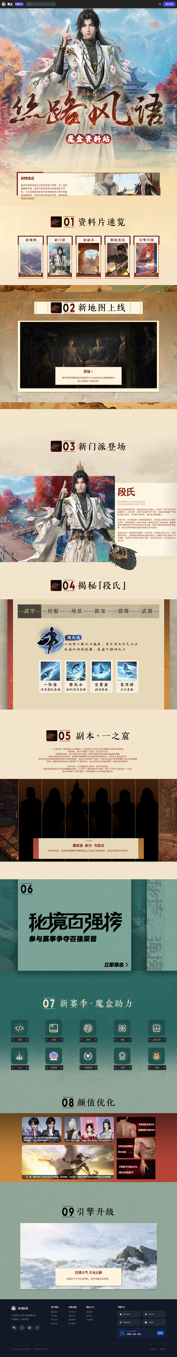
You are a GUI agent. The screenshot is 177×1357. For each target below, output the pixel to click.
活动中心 (89, 1316)
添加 (160, 1333)
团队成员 (54, 1312)
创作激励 (72, 1323)
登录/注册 (169, 4)
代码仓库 (54, 1323)
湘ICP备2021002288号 (41, 1349)
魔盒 (10, 4)
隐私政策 (72, 1320)
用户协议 (72, 1312)
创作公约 (72, 1316)
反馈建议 (163, 1349)
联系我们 (153, 1349)
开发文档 (54, 1320)
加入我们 (54, 1316)
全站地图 (89, 1320)
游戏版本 (89, 1312)
